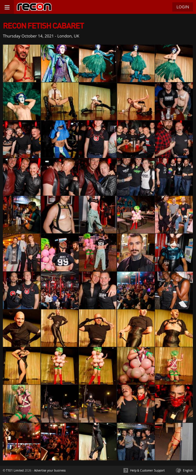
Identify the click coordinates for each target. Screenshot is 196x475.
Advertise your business (50, 470)
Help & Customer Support (147, 470)
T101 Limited (15, 470)
